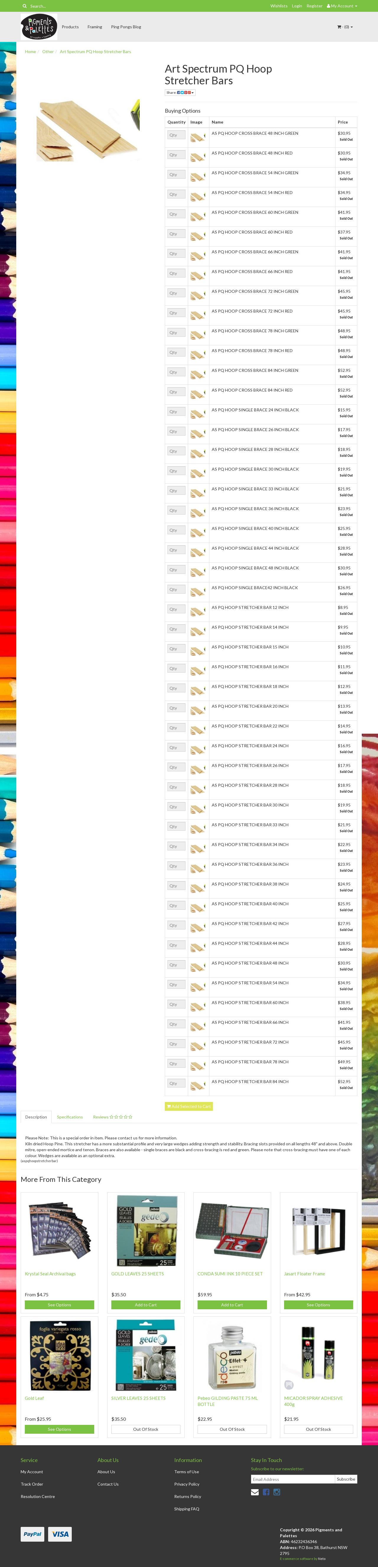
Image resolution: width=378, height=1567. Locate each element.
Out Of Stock (145, 1429)
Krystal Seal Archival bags (50, 1273)
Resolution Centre (38, 1496)
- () (345, 26)
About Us (106, 1471)
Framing (95, 26)
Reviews (112, 1116)
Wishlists (279, 5)
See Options (59, 1304)
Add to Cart (146, 1304)
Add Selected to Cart (189, 1106)
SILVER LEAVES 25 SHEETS (138, 1398)
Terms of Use (186, 1471)
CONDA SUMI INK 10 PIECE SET (230, 1273)
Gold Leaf (34, 1398)
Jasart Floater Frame (304, 1273)
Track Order (32, 1483)
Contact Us (108, 1483)
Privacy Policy (186, 1483)
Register (314, 5)
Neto (321, 1559)
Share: (180, 92)
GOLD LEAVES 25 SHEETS (137, 1273)
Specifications (70, 1116)
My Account (32, 1471)
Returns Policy (187, 1496)
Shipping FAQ (186, 1508)
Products (70, 26)
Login (297, 5)
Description (36, 1116)
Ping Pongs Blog (126, 26)
